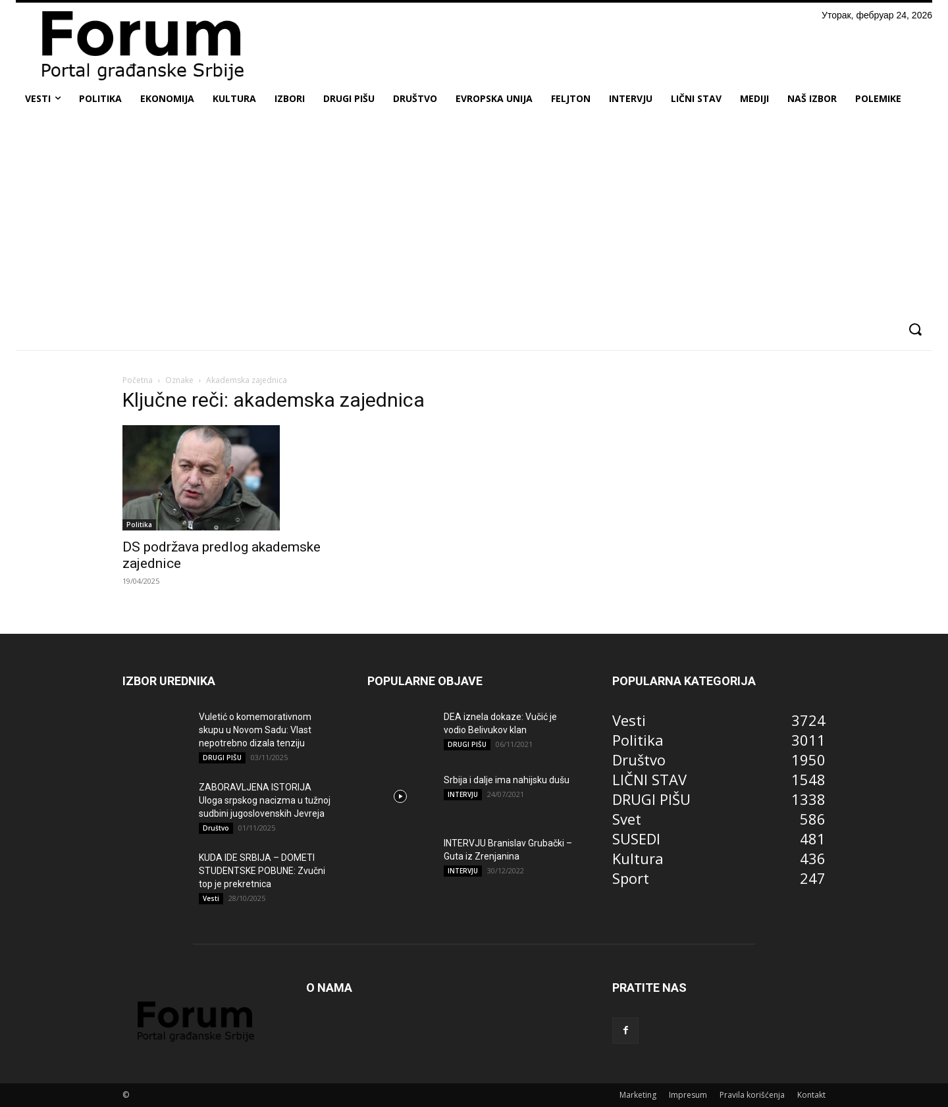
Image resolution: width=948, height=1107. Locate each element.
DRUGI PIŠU (222, 757)
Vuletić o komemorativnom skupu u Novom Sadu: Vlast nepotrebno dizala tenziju (255, 729)
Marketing (637, 1094)
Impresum (688, 1094)
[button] (914, 329)
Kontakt (811, 1094)
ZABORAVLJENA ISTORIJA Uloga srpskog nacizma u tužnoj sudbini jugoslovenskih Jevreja (264, 800)
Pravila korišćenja (752, 1094)
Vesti (211, 898)
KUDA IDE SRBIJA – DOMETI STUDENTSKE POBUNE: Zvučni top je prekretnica (262, 870)
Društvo (216, 828)
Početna (137, 380)
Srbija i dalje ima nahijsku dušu (506, 780)
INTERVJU (463, 794)
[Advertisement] (474, 213)
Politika (139, 524)
